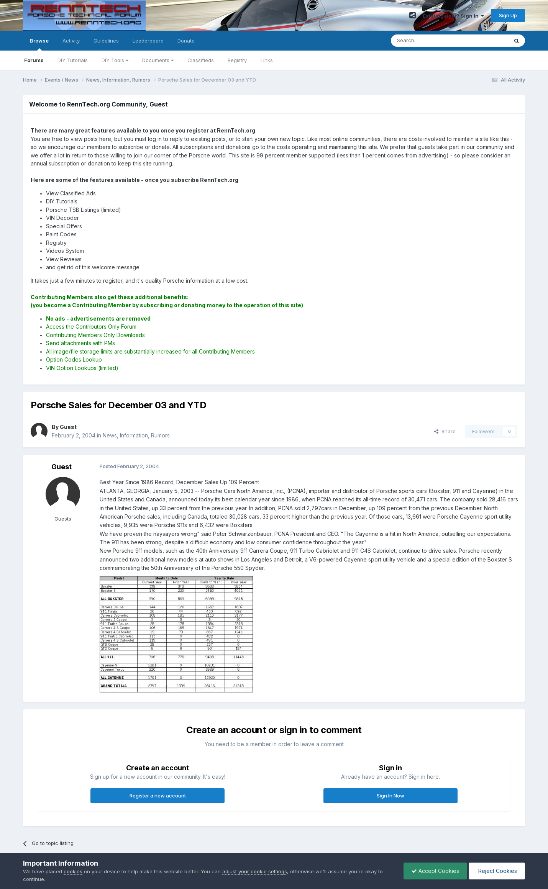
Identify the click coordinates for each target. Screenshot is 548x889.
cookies (73, 871)
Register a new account (158, 795)
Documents (158, 60)
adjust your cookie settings (254, 871)
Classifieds (200, 60)
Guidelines (106, 41)
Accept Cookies (435, 871)
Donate (186, 41)
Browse (39, 44)
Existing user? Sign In (453, 16)
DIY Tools (115, 60)
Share (445, 431)
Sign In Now (390, 795)
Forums (34, 60)
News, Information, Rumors (136, 435)
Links (267, 60)
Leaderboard (148, 41)
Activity (71, 41)
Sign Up (508, 15)
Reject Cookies (497, 871)
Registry (237, 60)
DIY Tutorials (72, 60)
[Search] (430, 40)
